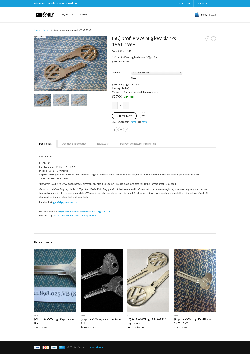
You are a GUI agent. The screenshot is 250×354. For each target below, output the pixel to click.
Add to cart (124, 116)
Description (45, 143)
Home (37, 30)
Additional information (74, 143)
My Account (185, 3)
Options (116, 72)
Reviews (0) (103, 143)
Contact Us (201, 3)
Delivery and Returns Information (138, 143)
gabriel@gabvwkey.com (65, 202)
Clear (133, 78)
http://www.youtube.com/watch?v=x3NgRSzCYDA (84, 211)
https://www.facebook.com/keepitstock (75, 215)
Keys (45, 30)
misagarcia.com (96, 347)
